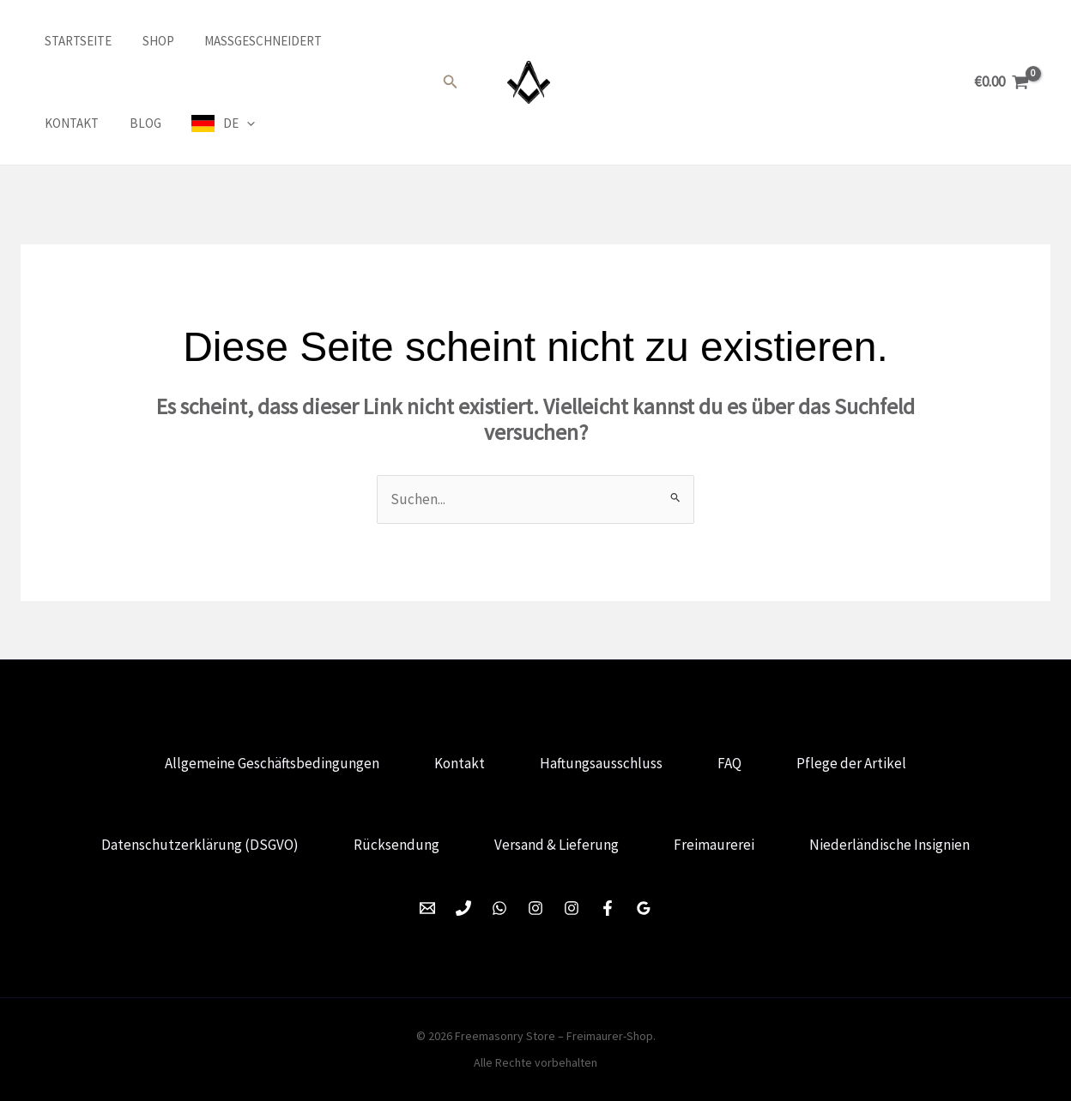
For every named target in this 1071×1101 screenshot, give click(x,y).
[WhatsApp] (499, 908)
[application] (147, 123)
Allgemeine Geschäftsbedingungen (272, 763)
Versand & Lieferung (556, 844)
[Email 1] (427, 908)
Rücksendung (396, 844)
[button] (450, 82)
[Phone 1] (463, 908)
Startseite (67, 41)
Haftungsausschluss (601, 763)
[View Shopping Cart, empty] (1001, 82)
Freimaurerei (714, 844)
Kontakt (355, 41)
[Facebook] (607, 908)
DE (139, 123)
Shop (143, 41)
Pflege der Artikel (851, 763)
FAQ (729, 763)
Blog (50, 123)
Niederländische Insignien (889, 844)
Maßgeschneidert (243, 41)
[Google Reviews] (643, 908)
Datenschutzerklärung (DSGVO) (200, 844)
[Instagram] (535, 908)
